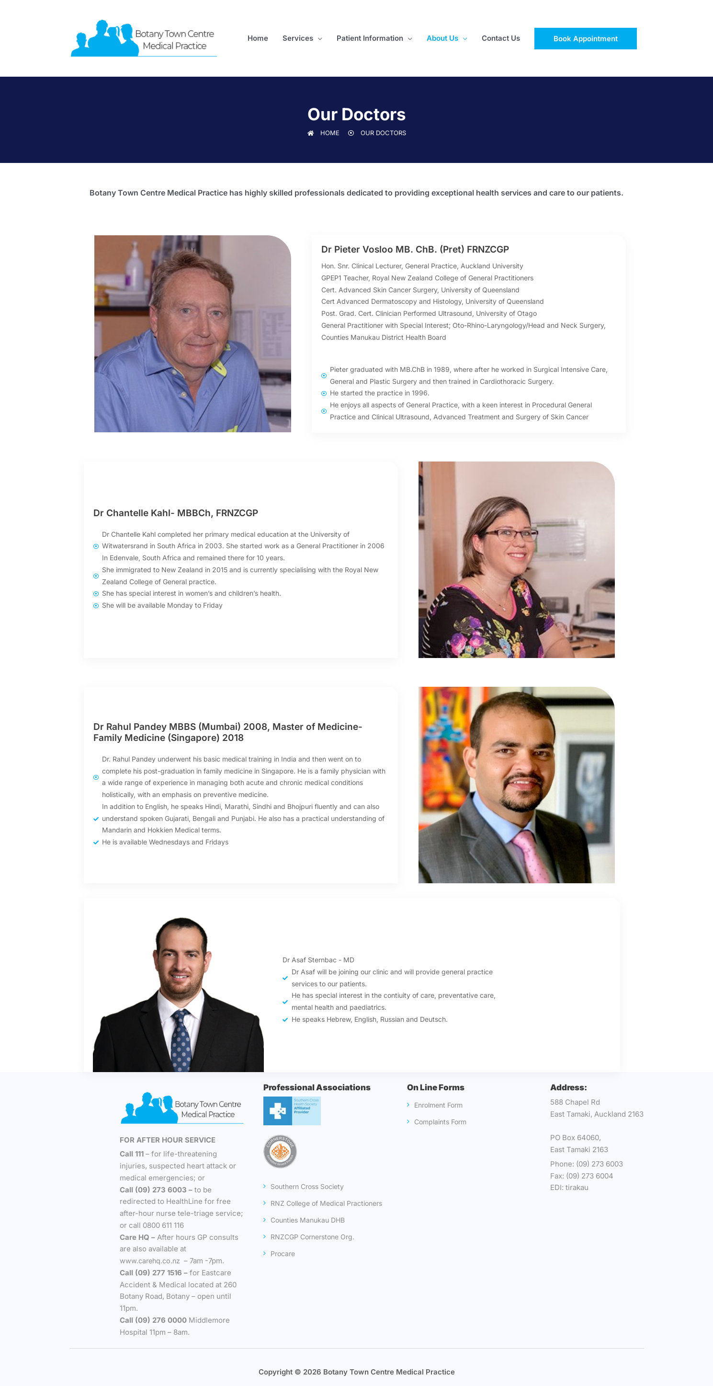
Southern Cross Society (312, 1186)
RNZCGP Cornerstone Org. (317, 1253)
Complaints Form (444, 1121)
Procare (285, 1270)
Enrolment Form (443, 1104)
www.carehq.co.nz (152, 1260)
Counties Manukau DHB (312, 1236)
